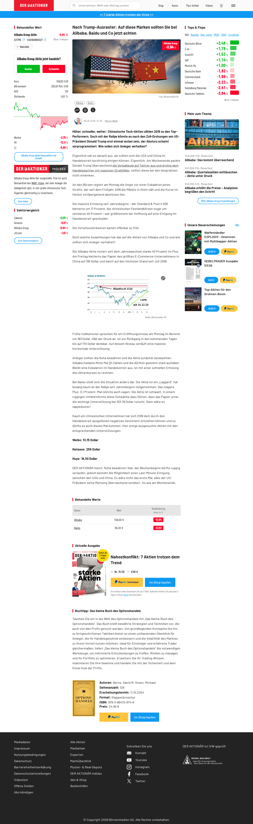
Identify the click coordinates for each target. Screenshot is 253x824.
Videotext (21, 780)
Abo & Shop (78, 780)
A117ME (19, 39)
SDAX (223, 35)
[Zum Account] (175, 5)
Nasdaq (195, 35)
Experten (76, 755)
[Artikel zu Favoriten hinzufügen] (93, 110)
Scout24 (189, 54)
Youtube (136, 760)
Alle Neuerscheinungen (233, 225)
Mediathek (77, 748)
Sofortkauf (126, 582)
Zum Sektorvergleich (28, 240)
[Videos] (209, 5)
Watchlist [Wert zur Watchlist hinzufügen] (24, 46)
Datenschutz (23, 761)
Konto (126, 594)
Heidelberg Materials (195, 88)
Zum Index (23, 201)
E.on (187, 49)
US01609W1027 (36, 39)
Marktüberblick (80, 761)
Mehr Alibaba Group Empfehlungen (218, 200)
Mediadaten (22, 742)
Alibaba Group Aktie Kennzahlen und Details (38, 157)
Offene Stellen (24, 786)
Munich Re (190, 65)
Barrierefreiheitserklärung (32, 767)
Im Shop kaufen (160, 582)
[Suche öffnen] (74, 5)
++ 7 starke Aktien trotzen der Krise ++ (126, 14)
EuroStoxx (233, 35)
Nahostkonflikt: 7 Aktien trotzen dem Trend (145, 559)
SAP (187, 60)
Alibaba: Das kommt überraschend (209, 160)
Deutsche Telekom (194, 93)
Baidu (90, 103)
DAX (187, 35)
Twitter (135, 781)
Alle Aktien (77, 742)
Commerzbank (192, 77)
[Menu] (232, 5)
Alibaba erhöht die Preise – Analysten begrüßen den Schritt (211, 189)
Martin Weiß (111, 120)
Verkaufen (54, 68)
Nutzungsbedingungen (30, 755)
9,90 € (211, 280)
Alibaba (79, 103)
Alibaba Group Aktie (25, 35)
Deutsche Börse (193, 43)
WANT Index (37, 183)
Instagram (138, 767)
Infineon (189, 82)
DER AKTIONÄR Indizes (86, 773)
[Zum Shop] (161, 5)
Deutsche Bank (193, 71)
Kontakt (136, 753)
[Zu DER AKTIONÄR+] (192, 5)
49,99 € (212, 251)
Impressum (22, 748)
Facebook (137, 774)
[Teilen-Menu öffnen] (77, 110)
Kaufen (28, 68)
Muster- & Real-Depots (86, 767)
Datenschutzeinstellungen (32, 773)
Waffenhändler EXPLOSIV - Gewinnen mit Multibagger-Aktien (220, 237)
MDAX (216, 35)
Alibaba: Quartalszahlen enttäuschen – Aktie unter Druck (211, 174)
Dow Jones (206, 35)
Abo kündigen (23, 792)
